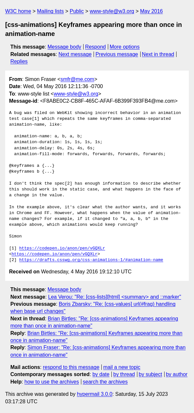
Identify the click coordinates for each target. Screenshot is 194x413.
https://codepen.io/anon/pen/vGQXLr (62, 248)
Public (77, 11)
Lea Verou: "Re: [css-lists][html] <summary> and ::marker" (114, 297)
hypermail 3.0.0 (94, 394)
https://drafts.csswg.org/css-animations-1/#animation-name (91, 260)
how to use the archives (52, 381)
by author (177, 374)
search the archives (105, 381)
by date (100, 374)
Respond (95, 47)
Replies (19, 61)
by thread (124, 374)
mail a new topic (122, 367)
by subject (150, 374)
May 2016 (151, 11)
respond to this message (71, 367)
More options (125, 47)
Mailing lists (50, 11)
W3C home (18, 11)
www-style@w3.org (112, 11)
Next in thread (158, 54)
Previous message (117, 54)
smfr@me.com (77, 79)
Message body (64, 47)
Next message (75, 54)
